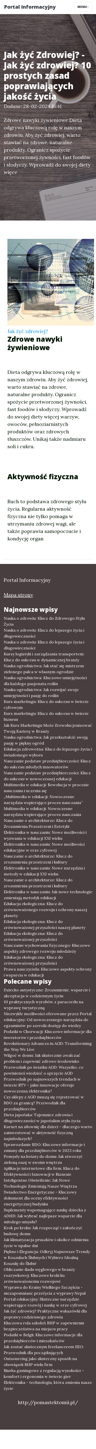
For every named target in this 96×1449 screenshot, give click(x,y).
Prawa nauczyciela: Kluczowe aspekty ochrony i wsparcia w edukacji (48, 972)
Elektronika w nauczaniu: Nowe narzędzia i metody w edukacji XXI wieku (44, 870)
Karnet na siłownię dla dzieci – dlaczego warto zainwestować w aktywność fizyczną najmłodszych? (48, 1132)
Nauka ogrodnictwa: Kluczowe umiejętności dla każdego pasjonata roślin (45, 680)
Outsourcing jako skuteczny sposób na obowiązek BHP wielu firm (40, 1361)
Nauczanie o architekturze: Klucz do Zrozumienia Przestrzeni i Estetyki (38, 823)
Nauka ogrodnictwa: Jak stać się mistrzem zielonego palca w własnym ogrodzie (44, 668)
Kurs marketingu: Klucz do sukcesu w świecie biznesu (46, 716)
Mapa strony (18, 595)
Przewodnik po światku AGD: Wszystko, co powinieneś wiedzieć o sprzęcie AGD (43, 1070)
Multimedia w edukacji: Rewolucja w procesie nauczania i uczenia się (46, 787)
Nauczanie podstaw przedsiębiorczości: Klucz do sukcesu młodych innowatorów (47, 763)
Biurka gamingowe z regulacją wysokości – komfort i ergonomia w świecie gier (44, 1373)
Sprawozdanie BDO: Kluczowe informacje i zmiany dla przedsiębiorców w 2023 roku (44, 1147)
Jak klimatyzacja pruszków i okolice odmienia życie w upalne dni (46, 1242)
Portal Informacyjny (30, 6)
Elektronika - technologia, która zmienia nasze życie (48, 1385)
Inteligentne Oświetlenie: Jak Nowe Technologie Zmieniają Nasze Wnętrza (40, 1183)
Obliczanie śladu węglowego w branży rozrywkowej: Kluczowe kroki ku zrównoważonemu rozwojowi (39, 1275)
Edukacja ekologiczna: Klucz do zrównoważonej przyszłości (33, 936)
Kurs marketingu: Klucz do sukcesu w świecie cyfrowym (46, 704)
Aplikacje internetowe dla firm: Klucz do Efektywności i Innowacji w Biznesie (41, 1171)
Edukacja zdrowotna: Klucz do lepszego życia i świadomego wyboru (48, 752)
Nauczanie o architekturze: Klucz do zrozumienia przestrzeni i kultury (38, 859)
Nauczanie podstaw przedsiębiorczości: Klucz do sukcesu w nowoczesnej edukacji (47, 775)
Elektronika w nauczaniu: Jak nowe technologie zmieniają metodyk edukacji (48, 894)
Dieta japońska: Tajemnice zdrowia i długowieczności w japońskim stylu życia (42, 1117)
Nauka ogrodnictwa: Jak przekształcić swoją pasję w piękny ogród (46, 740)
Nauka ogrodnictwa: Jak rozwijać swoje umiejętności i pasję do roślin (41, 692)
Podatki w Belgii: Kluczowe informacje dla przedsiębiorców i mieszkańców (43, 1337)
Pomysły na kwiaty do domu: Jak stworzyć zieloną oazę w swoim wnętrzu (43, 1159)
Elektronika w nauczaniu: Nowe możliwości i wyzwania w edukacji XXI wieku (45, 835)
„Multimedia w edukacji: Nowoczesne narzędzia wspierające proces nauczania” (43, 799)
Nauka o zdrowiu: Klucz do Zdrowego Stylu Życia (44, 621)
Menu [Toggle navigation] (83, 7)
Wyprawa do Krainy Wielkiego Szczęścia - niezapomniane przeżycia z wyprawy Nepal (45, 1290)
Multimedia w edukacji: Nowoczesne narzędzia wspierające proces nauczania (42, 811)
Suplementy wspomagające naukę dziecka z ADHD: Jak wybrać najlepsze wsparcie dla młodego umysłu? (45, 1215)
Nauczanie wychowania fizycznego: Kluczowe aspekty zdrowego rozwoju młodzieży (47, 948)
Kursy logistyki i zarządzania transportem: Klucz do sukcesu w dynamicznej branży (44, 656)
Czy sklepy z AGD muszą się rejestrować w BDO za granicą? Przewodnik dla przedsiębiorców (44, 1102)
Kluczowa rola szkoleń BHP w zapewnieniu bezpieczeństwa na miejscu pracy (44, 1325)
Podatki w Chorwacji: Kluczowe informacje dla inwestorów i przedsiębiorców (48, 1034)
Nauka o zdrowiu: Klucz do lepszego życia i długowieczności (44, 633)
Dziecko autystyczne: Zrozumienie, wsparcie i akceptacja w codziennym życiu (47, 992)
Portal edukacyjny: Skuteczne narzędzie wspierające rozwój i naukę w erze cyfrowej (45, 1302)
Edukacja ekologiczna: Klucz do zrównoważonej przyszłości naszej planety (44, 924)
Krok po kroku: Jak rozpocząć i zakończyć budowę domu (43, 1230)
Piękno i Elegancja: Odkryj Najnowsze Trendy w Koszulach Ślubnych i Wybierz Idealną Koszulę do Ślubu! (47, 1257)
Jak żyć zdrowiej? (27, 331)
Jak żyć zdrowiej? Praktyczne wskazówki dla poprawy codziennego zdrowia (45, 1314)
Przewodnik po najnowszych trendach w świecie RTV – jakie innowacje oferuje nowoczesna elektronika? (42, 1085)
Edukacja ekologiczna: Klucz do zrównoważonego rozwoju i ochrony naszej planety (45, 909)
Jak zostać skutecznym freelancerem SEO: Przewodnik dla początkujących (44, 1349)
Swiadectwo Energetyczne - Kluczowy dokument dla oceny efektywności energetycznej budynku (40, 1198)
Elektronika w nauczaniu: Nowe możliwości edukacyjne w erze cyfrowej (44, 847)
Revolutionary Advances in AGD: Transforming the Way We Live (48, 1046)
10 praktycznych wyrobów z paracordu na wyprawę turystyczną (43, 1004)
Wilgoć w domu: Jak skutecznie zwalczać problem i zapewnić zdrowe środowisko (42, 1058)
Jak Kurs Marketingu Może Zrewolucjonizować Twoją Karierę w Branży (48, 728)
